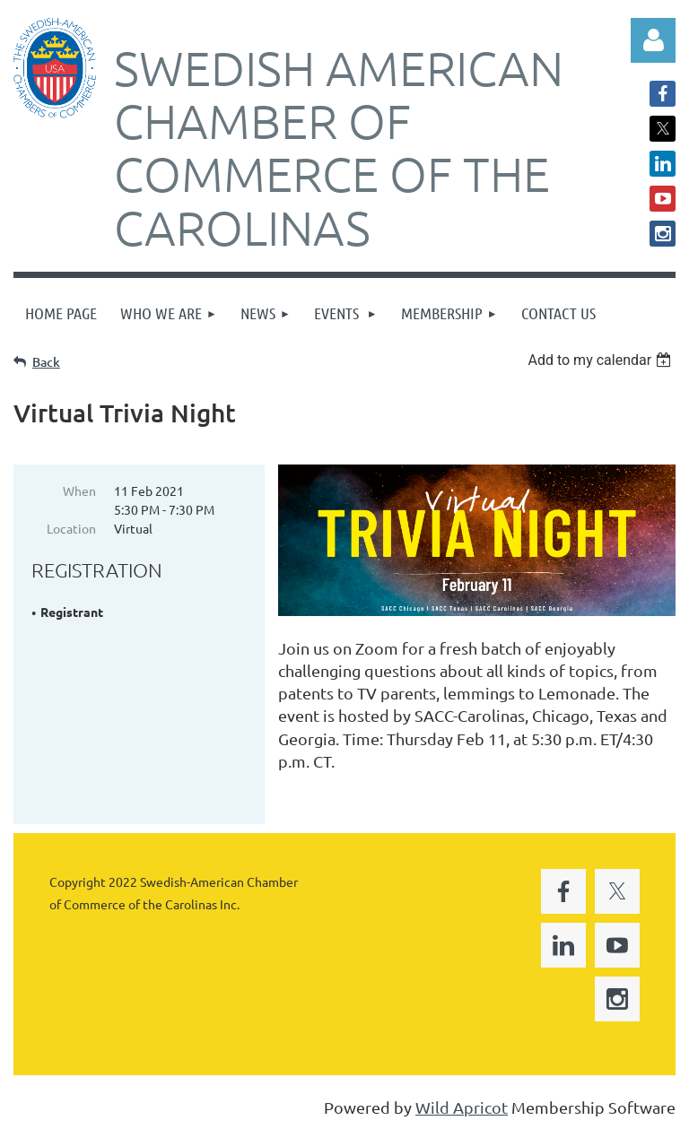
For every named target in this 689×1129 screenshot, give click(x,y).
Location (71, 528)
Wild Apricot (461, 1107)
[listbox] (602, 360)
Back (46, 361)
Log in (653, 40)
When (79, 490)
